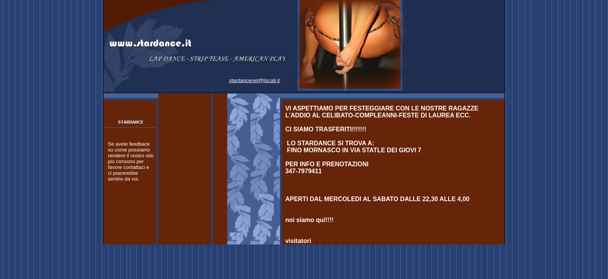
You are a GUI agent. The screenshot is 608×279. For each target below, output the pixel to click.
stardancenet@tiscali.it (254, 80)
